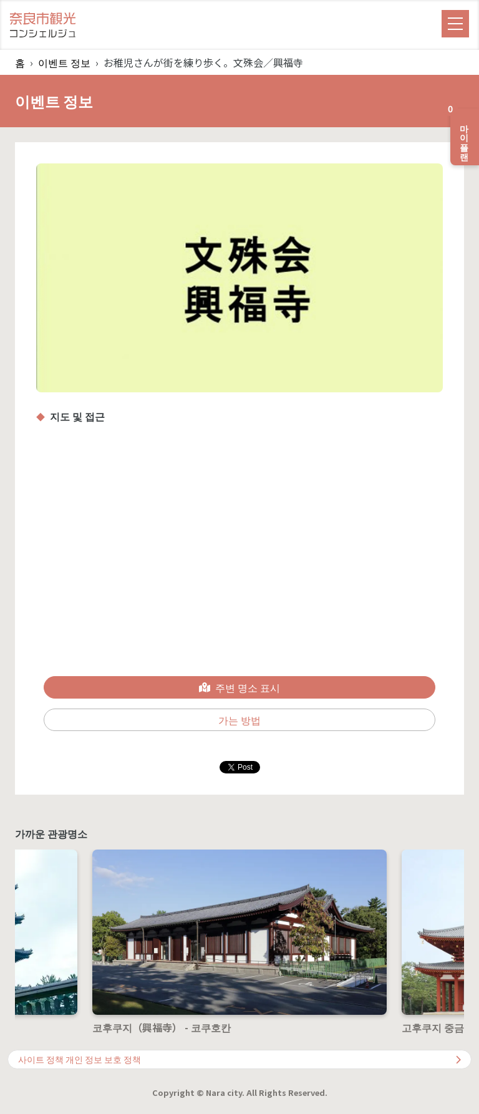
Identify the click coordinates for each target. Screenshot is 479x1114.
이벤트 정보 (64, 62)
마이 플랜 (461, 132)
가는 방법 (239, 719)
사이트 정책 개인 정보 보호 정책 (239, 1059)
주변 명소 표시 (239, 687)
